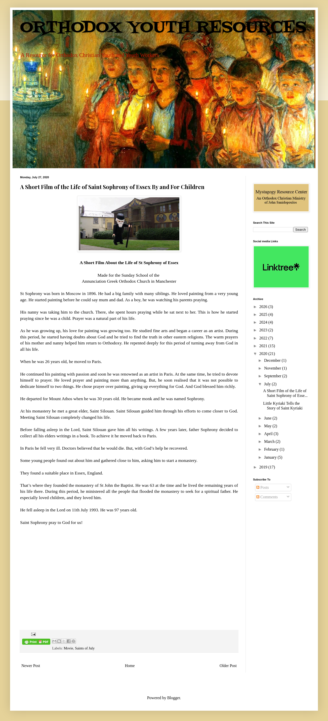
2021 (263, 346)
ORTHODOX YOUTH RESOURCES (163, 28)
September (273, 376)
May (268, 426)
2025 (263, 314)
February (272, 449)
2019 (263, 467)
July (268, 384)
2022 (263, 338)
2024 (263, 322)
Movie (68, 648)
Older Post (228, 666)
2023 (263, 330)
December (273, 360)
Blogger (173, 698)
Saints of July (85, 648)
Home (130, 666)
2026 (263, 307)
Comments (267, 497)
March (270, 441)
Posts (262, 487)
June (268, 418)
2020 (263, 353)
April (269, 434)
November (273, 368)
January (271, 457)
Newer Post (30, 666)
